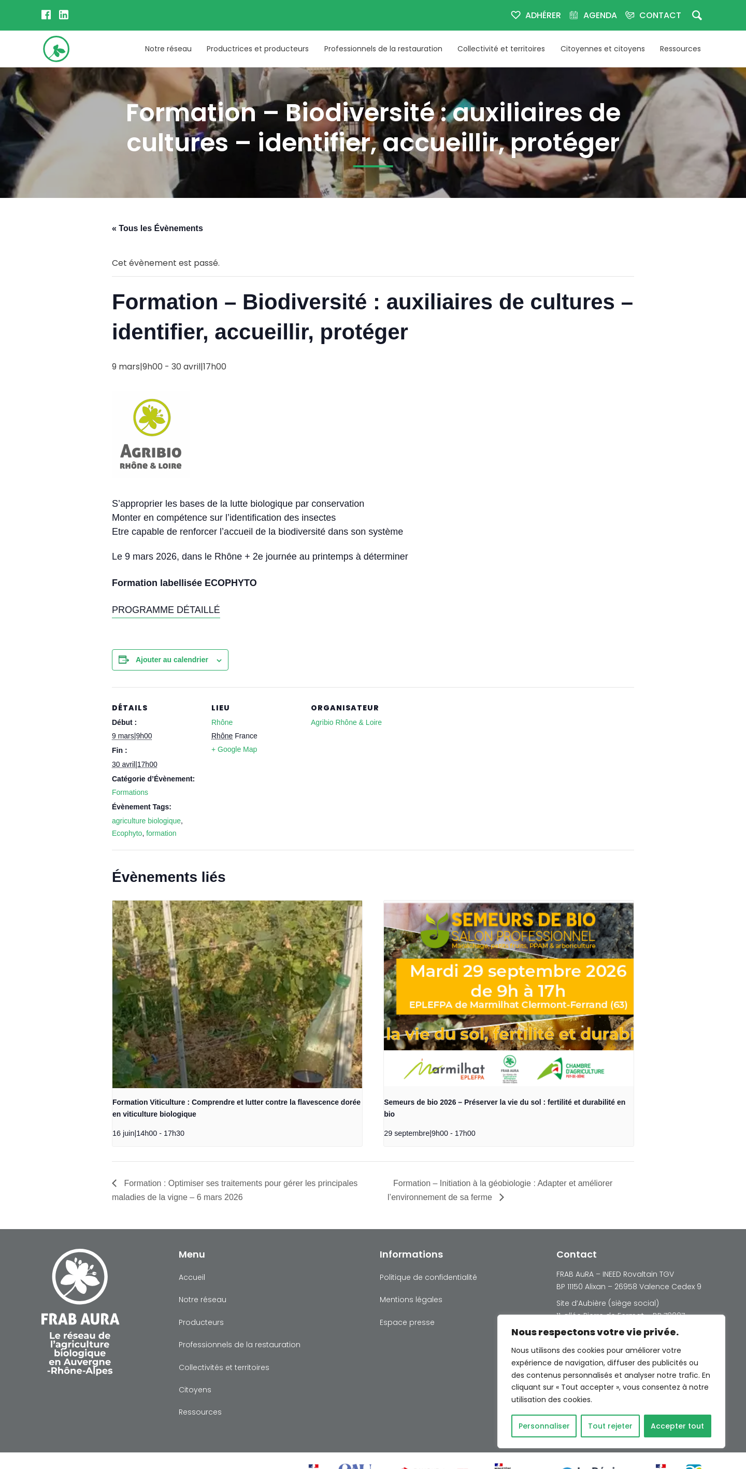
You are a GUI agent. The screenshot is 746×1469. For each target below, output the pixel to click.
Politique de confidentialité (428, 1277)
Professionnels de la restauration (383, 49)
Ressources (680, 49)
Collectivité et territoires (501, 49)
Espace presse (407, 1322)
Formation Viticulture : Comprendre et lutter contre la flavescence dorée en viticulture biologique (236, 1108)
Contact (660, 15)
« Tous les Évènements (157, 228)
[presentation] (237, 994)
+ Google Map (234, 749)
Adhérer (543, 15)
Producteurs (201, 1322)
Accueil (192, 1277)
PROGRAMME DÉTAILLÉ (166, 610)
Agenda (600, 15)
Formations (130, 792)
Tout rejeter (610, 1426)
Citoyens (195, 1390)
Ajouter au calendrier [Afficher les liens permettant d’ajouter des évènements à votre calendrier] (172, 659)
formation (161, 833)
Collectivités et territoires (224, 1367)
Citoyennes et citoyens (603, 49)
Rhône (222, 722)
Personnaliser (544, 1426)
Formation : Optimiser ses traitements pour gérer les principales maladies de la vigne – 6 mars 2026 (234, 1190)
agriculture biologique (146, 821)
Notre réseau (168, 49)
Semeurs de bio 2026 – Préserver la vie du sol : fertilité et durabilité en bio (504, 1108)
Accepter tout (677, 1426)
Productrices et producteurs (258, 49)
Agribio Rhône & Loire (346, 722)
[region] (611, 1381)
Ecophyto (127, 833)
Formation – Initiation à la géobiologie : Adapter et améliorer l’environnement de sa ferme (500, 1190)
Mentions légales (411, 1299)
